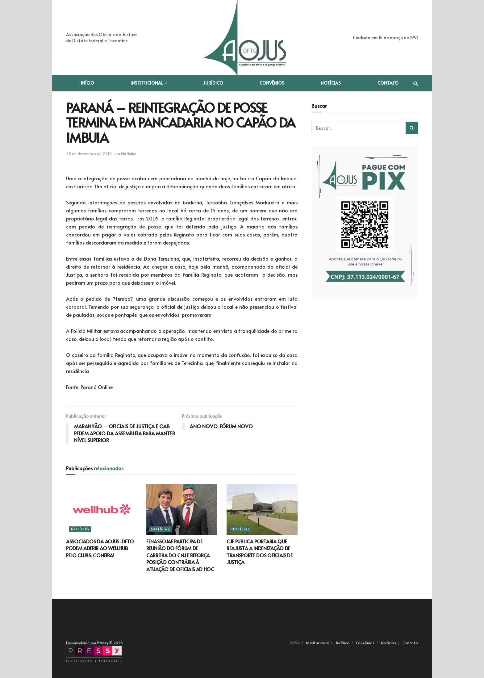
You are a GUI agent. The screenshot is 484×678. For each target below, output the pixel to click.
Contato (388, 83)
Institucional (147, 83)
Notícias (331, 83)
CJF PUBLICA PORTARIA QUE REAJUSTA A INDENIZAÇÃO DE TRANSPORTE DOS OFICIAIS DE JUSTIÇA (260, 551)
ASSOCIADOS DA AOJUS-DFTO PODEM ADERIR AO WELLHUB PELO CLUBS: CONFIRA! (100, 548)
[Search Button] (412, 128)
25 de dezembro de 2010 (89, 153)
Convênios (272, 83)
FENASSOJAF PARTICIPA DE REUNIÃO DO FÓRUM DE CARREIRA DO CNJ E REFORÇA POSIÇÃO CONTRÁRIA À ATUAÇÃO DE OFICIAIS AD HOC (180, 555)
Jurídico (213, 83)
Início (87, 83)
